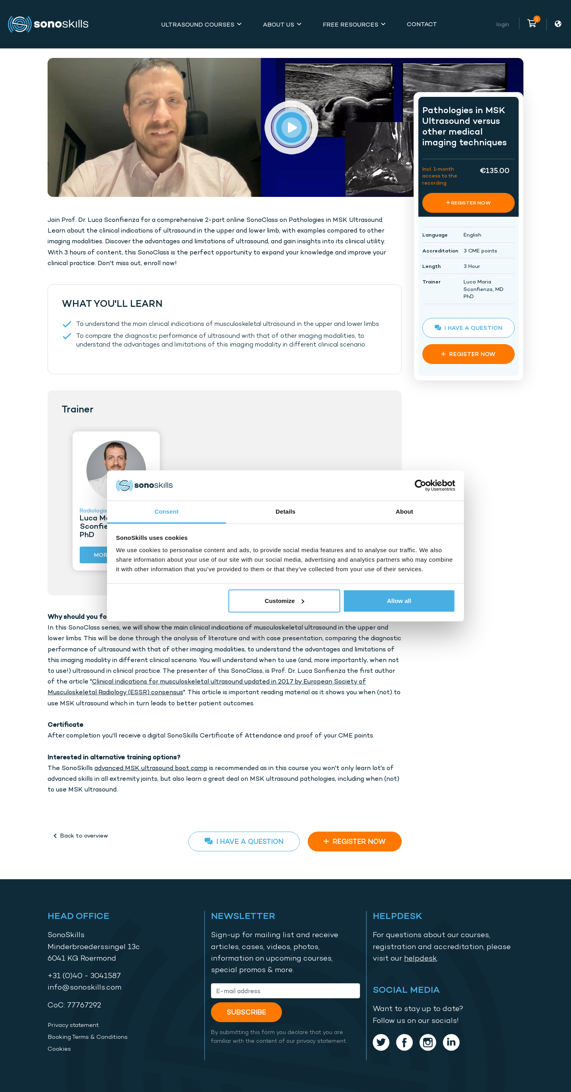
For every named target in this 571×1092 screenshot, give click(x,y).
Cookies (59, 1048)
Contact (422, 24)
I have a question (244, 841)
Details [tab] (285, 511)
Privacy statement (73, 1024)
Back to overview (81, 835)
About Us (278, 24)
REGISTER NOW (355, 841)
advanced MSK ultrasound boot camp (150, 768)
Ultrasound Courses (197, 24)
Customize (285, 600)
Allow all (399, 600)
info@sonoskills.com (84, 987)
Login (502, 24)
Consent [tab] (167, 511)
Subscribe (246, 1012)
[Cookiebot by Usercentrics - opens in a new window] (420, 485)
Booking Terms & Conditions (88, 1036)
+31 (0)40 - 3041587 (84, 975)
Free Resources (350, 24)
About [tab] (404, 511)
